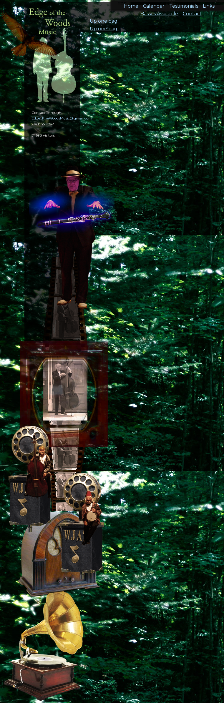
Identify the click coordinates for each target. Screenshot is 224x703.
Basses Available (159, 12)
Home (131, 4)
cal (29, 38)
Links (209, 4)
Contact (192, 12)
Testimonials (183, 4)
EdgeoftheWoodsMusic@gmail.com (61, 118)
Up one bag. (104, 21)
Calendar (154, 4)
